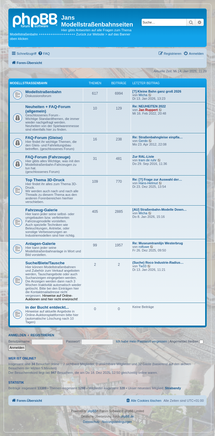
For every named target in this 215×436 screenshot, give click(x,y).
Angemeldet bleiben (186, 341)
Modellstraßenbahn (28, 83)
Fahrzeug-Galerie (41, 210)
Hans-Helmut (148, 183)
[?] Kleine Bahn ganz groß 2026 (156, 91)
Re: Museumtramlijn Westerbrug (157, 243)
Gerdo (143, 141)
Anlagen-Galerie (40, 243)
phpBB (92, 411)
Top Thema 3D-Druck (45, 180)
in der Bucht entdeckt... (47, 307)
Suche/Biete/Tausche (45, 263)
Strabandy (173, 388)
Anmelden (17, 335)
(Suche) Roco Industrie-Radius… (158, 262)
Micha (143, 95)
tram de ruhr (148, 160)
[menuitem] (44, 53)
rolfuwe (144, 247)
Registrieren (42, 335)
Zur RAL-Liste (143, 156)
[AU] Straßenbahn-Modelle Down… (159, 209)
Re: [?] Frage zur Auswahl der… (157, 179)
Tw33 (142, 266)
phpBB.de (127, 416)
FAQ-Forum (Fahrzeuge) (47, 157)
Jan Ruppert (148, 110)
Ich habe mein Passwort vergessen (141, 341)
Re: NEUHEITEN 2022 (149, 106)
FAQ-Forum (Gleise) (44, 137)
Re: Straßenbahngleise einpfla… (157, 137)
